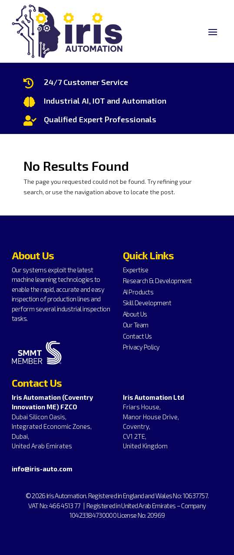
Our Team (135, 325)
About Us (135, 314)
